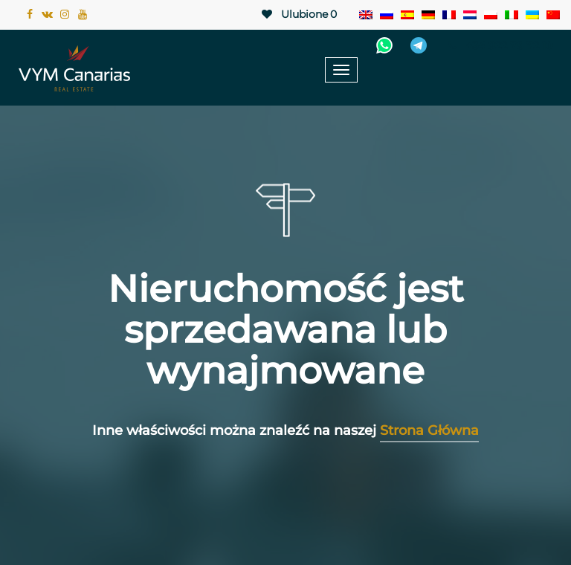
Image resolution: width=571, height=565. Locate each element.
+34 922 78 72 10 (498, 45)
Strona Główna (429, 430)
